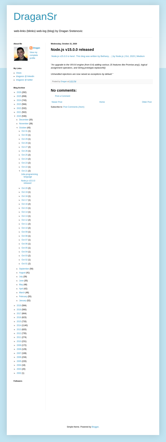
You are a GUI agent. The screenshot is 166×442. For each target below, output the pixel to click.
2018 (19, 309)
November (24, 123)
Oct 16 (25, 204)
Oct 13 (25, 216)
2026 (19, 92)
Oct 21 (25, 171)
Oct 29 (25, 139)
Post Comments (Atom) (73, 107)
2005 (19, 361)
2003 (19, 369)
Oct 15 (25, 208)
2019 (19, 305)
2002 (19, 373)
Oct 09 (25, 232)
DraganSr (35, 16)
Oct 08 (25, 236)
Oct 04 (25, 252)
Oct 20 (25, 188)
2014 (19, 325)
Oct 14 (25, 212)
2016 (19, 317)
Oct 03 (25, 255)
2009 (19, 345)
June (21, 280)
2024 (19, 100)
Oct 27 (25, 147)
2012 (19, 333)
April (21, 288)
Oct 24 (25, 159)
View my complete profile (34, 55)
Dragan (36, 48)
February (23, 296)
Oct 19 (25, 192)
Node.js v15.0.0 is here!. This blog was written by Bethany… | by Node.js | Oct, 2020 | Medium (98, 56)
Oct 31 (25, 131)
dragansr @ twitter (24, 80)
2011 (19, 337)
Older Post (147, 102)
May (21, 284)
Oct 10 (25, 228)
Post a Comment (62, 96)
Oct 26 (25, 151)
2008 (19, 349)
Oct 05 (25, 248)
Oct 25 (25, 155)
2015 (19, 321)
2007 (19, 353)
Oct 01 (25, 263)
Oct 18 (25, 196)
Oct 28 (25, 143)
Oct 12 (25, 220)
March (22, 292)
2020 (19, 116)
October (23, 127)
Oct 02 (25, 260)
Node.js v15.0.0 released (28, 182)
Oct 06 (25, 244)
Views (19, 73)
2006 (19, 357)
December (24, 119)
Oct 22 (25, 167)
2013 (19, 329)
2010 (19, 341)
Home (102, 102)
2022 (19, 108)
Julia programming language (29, 175)
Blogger (95, 427)
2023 (19, 104)
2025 (19, 96)
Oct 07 (25, 240)
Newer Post (57, 102)
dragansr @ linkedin (25, 76)
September (24, 269)
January (23, 300)
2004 (19, 365)
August (22, 272)
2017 (19, 313)
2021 (19, 112)
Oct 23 (25, 163)
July (21, 276)
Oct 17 (25, 200)
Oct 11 (25, 224)
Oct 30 (25, 135)
